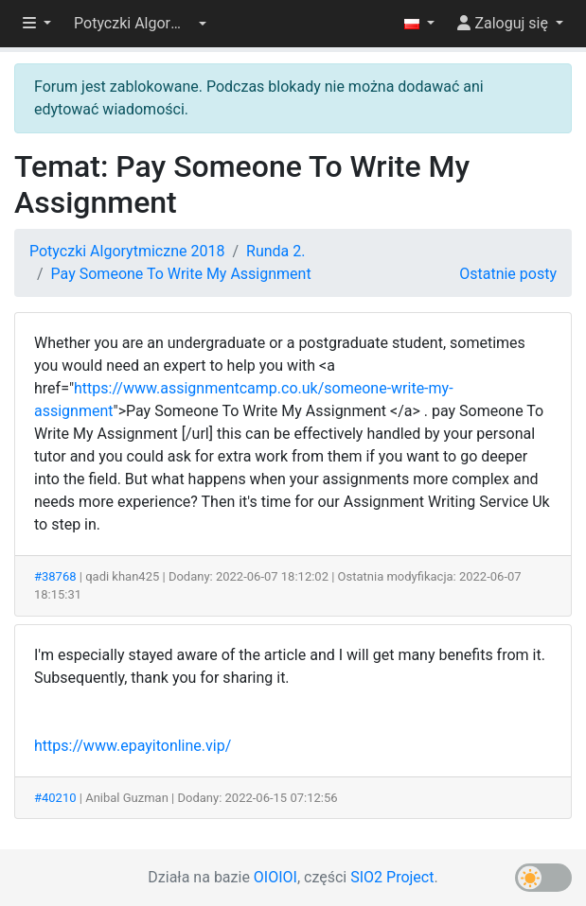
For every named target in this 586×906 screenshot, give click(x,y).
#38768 (55, 576)
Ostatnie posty (508, 274)
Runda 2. (275, 251)
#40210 (55, 798)
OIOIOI (275, 877)
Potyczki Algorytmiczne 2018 (126, 251)
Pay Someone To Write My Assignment (181, 274)
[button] (140, 23)
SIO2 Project (392, 877)
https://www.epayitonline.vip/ (132, 746)
